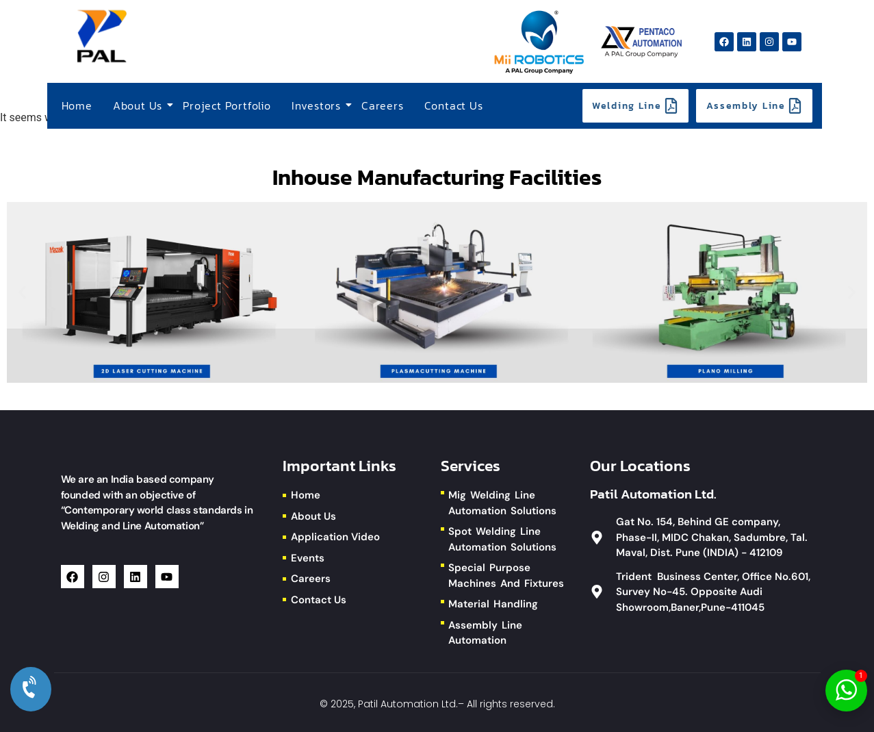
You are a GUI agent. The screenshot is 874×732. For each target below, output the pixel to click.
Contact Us (453, 105)
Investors (318, 105)
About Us (139, 105)
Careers (382, 105)
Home (77, 105)
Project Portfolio (227, 105)
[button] (22, 292)
